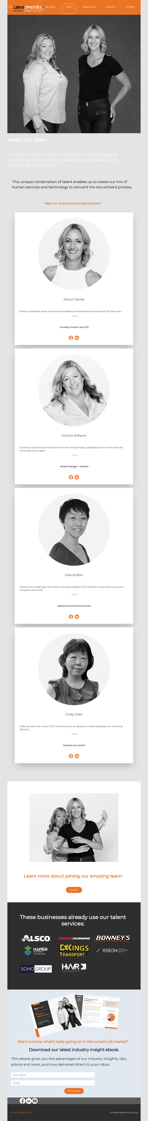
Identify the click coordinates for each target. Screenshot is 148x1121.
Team (69, 6)
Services (50, 6)
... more (74, 315)
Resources (89, 6)
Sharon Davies (73, 299)
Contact (130, 6)
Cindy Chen (73, 714)
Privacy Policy (132, 1112)
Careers (110, 6)
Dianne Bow (74, 575)
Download (74, 1091)
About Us (30, 8)
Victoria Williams (74, 435)
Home (12, 6)
